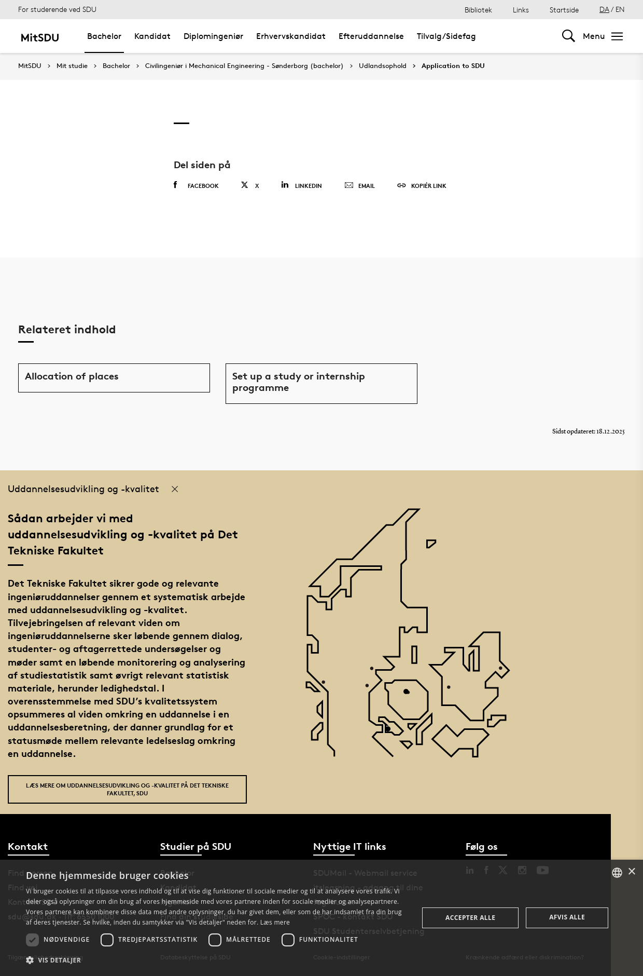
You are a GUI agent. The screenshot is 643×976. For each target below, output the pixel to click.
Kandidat (152, 36)
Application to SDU (453, 66)
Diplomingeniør (213, 36)
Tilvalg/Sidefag (446, 36)
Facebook (196, 185)
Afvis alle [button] (567, 917)
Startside (564, 9)
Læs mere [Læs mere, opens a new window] (275, 922)
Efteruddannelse (371, 36)
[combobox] (617, 872)
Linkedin (301, 185)
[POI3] (391, 732)
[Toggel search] (568, 36)
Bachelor (104, 36)
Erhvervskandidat (291, 36)
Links (521, 9)
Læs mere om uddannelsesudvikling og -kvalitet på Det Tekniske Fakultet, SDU (127, 789)
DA (604, 9)
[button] (216, 960)
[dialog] (321, 918)
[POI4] (409, 695)
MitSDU (29, 65)
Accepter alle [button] (470, 917)
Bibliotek (478, 9)
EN (620, 9)
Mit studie (72, 66)
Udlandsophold (383, 66)
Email (359, 186)
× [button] (631, 872)
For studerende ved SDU (57, 9)
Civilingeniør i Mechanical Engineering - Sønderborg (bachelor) (244, 66)
